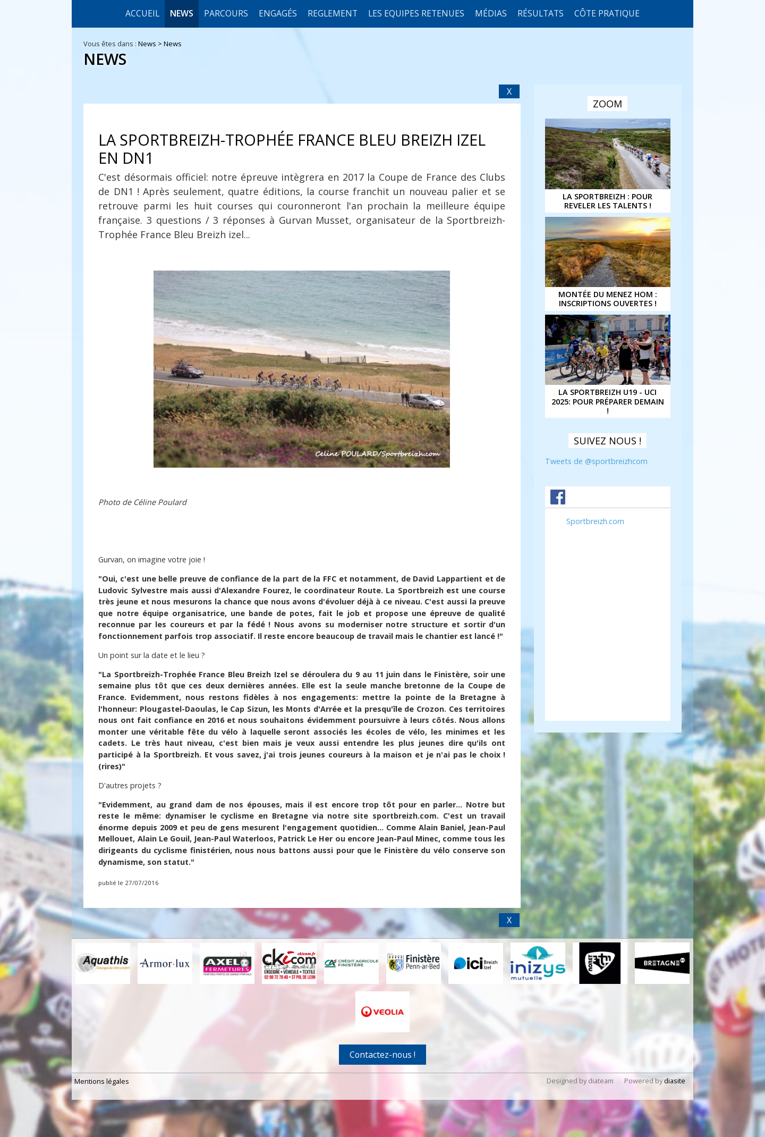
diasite (674, 1080)
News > (151, 43)
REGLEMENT (333, 13)
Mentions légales (101, 1081)
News (181, 13)
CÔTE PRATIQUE (607, 13)
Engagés (278, 13)
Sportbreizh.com (595, 521)
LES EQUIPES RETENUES (416, 13)
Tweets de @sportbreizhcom (596, 461)
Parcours (226, 13)
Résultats (540, 13)
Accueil (142, 13)
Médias (491, 13)
